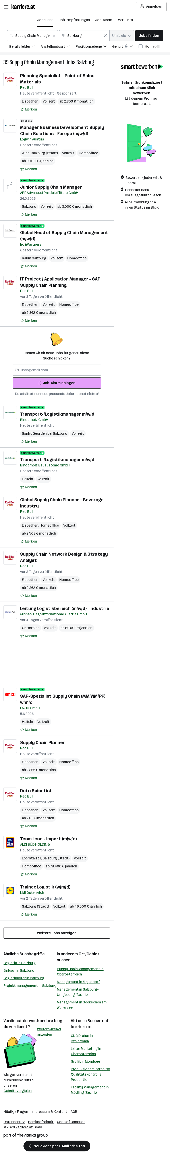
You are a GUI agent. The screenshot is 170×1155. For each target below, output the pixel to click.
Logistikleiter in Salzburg (24, 978)
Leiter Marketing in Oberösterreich (86, 1051)
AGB (74, 1112)
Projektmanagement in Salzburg (30, 985)
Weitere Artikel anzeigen (49, 1032)
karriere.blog (49, 1020)
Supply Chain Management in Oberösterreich (80, 971)
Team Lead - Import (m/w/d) (48, 838)
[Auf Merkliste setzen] (28, 109)
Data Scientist (36, 790)
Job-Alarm (103, 20)
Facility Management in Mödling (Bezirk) (90, 1090)
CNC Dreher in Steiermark (82, 1038)
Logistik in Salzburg (20, 963)
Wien (26, 153)
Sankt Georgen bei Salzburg (44, 433)
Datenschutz (14, 1122)
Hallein (27, 479)
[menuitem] (25, 47)
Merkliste (125, 20)
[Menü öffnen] (6, 7)
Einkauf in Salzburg (19, 970)
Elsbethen (30, 101)
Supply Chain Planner (42, 742)
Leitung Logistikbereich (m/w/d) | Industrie (64, 608)
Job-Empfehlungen (74, 20)
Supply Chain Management (37, 62)
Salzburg (85, 62)
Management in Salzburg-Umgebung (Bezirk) (78, 992)
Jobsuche (45, 20)
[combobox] (32, 35)
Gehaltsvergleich (18, 1091)
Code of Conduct (71, 1122)
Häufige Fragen (16, 1112)
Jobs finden (149, 36)
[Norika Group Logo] (26, 1136)
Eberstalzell (32, 858)
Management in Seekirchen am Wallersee (82, 1005)
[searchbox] (57, 370)
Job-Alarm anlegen (56, 383)
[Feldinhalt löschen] (54, 35)
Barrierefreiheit (41, 1122)
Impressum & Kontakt (49, 1112)
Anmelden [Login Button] (151, 6)
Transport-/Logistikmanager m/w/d (57, 414)
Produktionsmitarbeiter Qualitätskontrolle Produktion (90, 1074)
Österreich (30, 628)
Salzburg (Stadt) (44, 153)
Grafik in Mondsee (85, 1061)
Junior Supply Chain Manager (51, 187)
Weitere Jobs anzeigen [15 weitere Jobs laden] (57, 933)
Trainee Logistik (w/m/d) (45, 887)
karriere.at (81, 1026)
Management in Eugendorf (78, 982)
